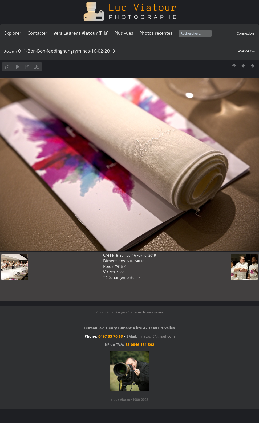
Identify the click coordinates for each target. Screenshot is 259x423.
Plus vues (123, 33)
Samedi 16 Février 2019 (138, 255)
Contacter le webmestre (145, 312)
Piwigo (120, 312)
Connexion (245, 33)
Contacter (37, 33)
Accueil (9, 51)
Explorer (12, 33)
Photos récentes (155, 33)
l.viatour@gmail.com (156, 336)
